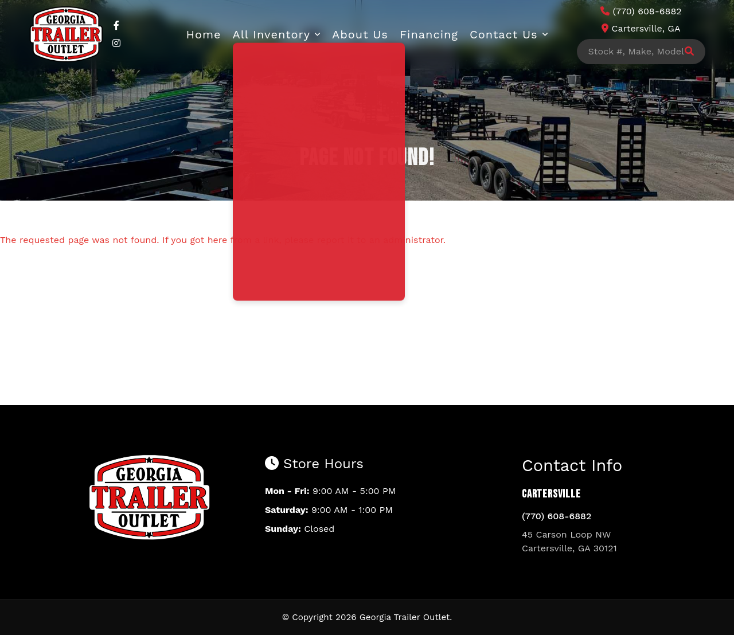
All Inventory (272, 34)
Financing (429, 34)
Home (203, 34)
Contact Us (504, 34)
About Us (360, 34)
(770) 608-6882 (556, 516)
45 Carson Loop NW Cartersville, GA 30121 (569, 541)
